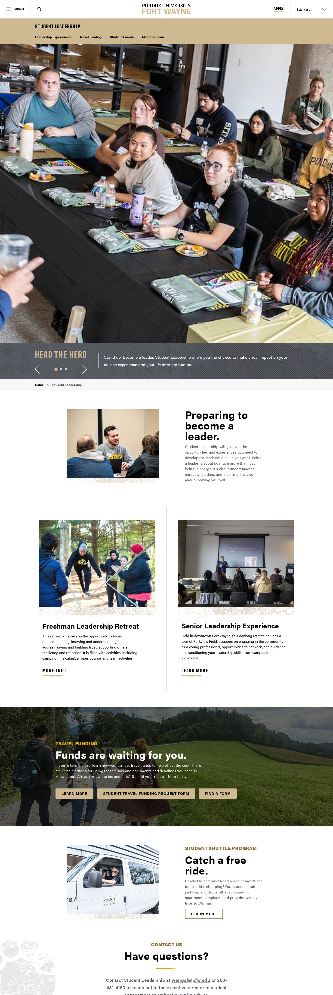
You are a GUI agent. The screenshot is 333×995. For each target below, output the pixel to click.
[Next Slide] (84, 369)
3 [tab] (66, 369)
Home (39, 384)
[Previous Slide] (37, 369)
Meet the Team (153, 36)
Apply (279, 8)
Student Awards (122, 36)
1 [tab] (56, 369)
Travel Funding (91, 36)
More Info (54, 671)
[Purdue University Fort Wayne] (166, 9)
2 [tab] (61, 369)
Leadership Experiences (53, 36)
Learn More (195, 671)
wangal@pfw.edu (191, 979)
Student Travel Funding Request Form (146, 793)
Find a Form (218, 793)
